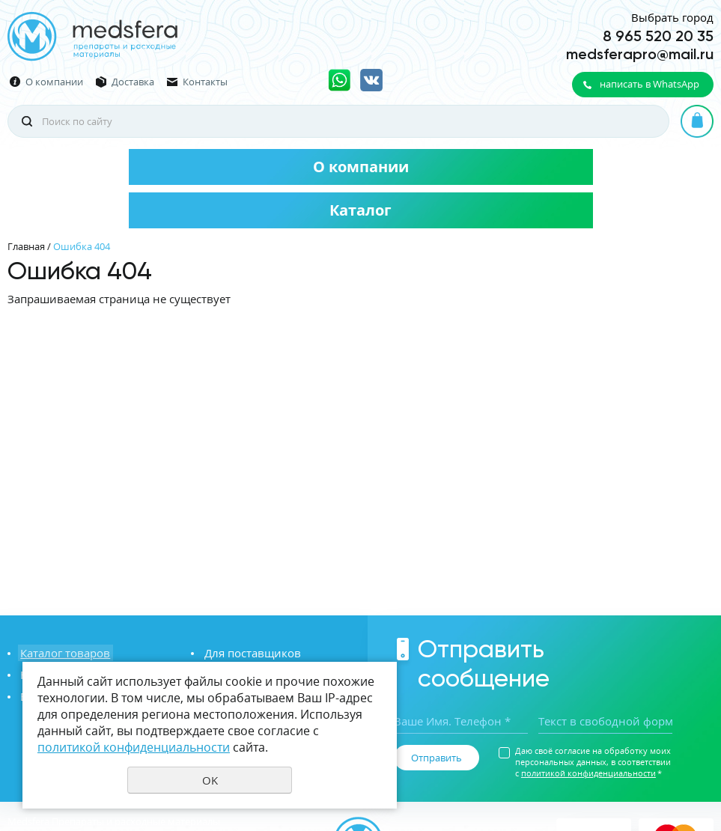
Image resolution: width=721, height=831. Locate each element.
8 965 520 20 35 (658, 36)
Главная (26, 246)
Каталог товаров (63, 652)
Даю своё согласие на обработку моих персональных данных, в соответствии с (593, 762)
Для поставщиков (249, 652)
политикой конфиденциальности (588, 773)
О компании (54, 82)
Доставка (133, 82)
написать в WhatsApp (649, 84)
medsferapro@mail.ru (640, 54)
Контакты (205, 82)
